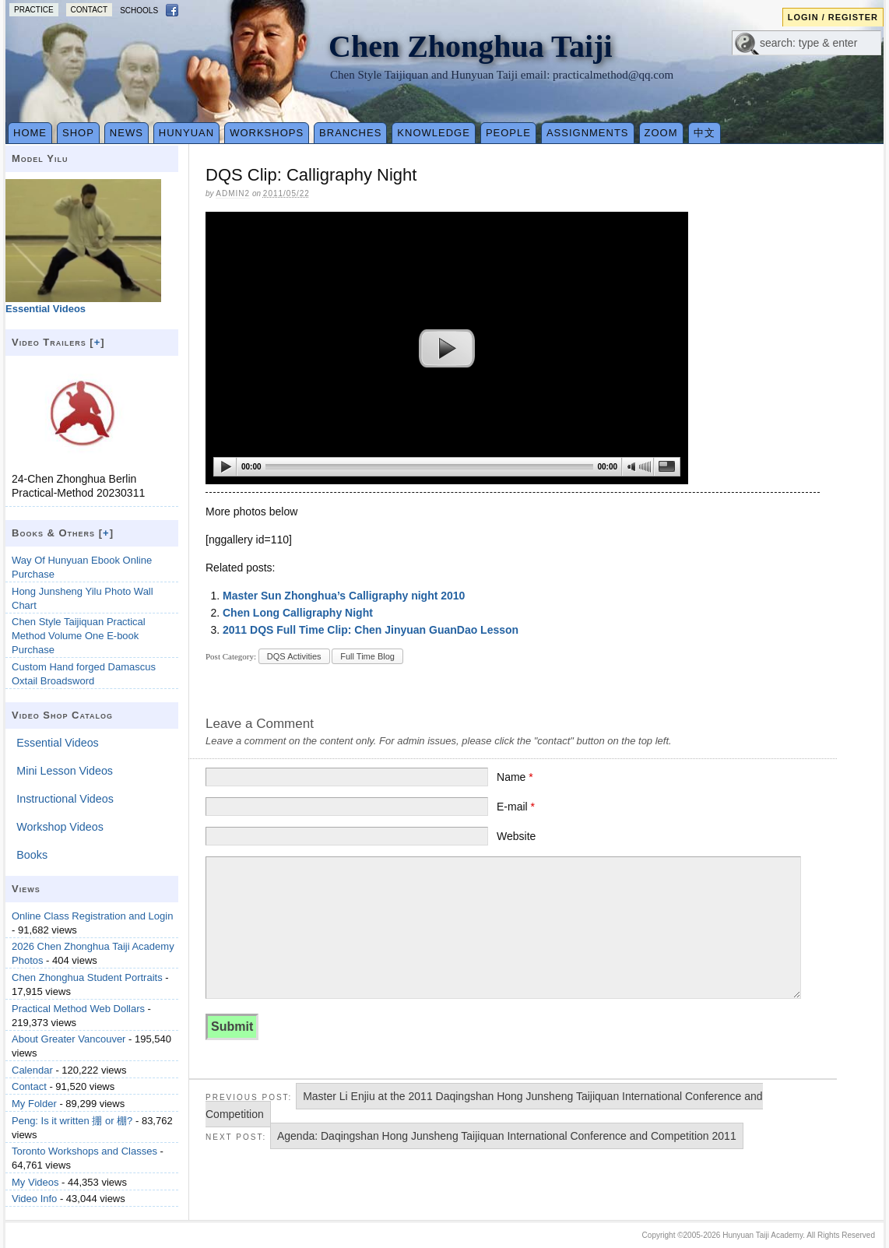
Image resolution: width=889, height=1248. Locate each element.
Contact (89, 9)
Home (30, 133)
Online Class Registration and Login (92, 916)
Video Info (34, 1198)
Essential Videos (57, 742)
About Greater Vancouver (68, 1039)
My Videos (35, 1182)
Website (516, 836)
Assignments (587, 133)
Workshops (267, 133)
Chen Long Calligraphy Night (298, 612)
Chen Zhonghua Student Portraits (87, 977)
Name (515, 777)
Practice (34, 9)
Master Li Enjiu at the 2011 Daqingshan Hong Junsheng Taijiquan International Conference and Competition (484, 1105)
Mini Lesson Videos (64, 771)
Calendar (32, 1070)
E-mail (516, 806)
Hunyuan (186, 133)
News (126, 133)
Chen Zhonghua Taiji (471, 46)
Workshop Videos (60, 827)
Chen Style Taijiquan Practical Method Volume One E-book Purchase (79, 636)
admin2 (233, 193)
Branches (350, 133)
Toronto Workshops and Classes (84, 1151)
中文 (704, 133)
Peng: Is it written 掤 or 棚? (72, 1121)
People (508, 133)
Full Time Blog (367, 656)
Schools (139, 10)
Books (31, 855)
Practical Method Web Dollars (78, 1008)
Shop (78, 133)
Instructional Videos (65, 799)
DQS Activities (294, 656)
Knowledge (433, 133)
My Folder (34, 1103)
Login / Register (833, 17)
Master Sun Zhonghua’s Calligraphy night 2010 (344, 595)
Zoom (661, 133)
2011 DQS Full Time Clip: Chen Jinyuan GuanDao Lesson (370, 630)
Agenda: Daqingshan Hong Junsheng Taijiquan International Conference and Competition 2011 (506, 1136)
